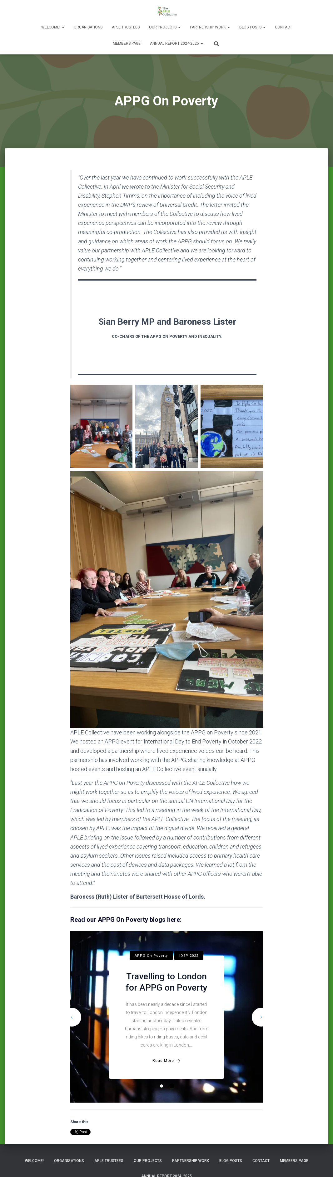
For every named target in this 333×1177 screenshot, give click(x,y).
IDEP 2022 (188, 956)
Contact (283, 27)
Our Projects (165, 27)
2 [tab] (171, 1085)
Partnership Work (210, 27)
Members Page (127, 43)
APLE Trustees (126, 27)
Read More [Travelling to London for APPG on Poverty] (166, 1060)
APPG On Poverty (151, 956)
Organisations (88, 27)
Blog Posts (252, 27)
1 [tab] (161, 1086)
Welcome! (52, 27)
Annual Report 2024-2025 (176, 43)
